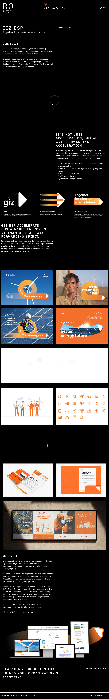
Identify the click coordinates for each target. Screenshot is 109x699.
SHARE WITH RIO (95, 668)
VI (104, 8)
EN (101, 8)
